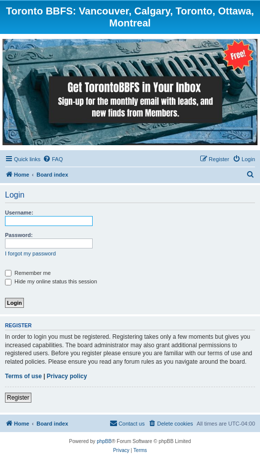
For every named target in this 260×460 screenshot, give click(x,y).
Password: (19, 235)
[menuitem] (53, 159)
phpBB (104, 441)
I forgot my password (30, 253)
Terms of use (23, 376)
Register (18, 397)
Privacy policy (67, 376)
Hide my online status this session (51, 281)
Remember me (28, 273)
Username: (19, 213)
